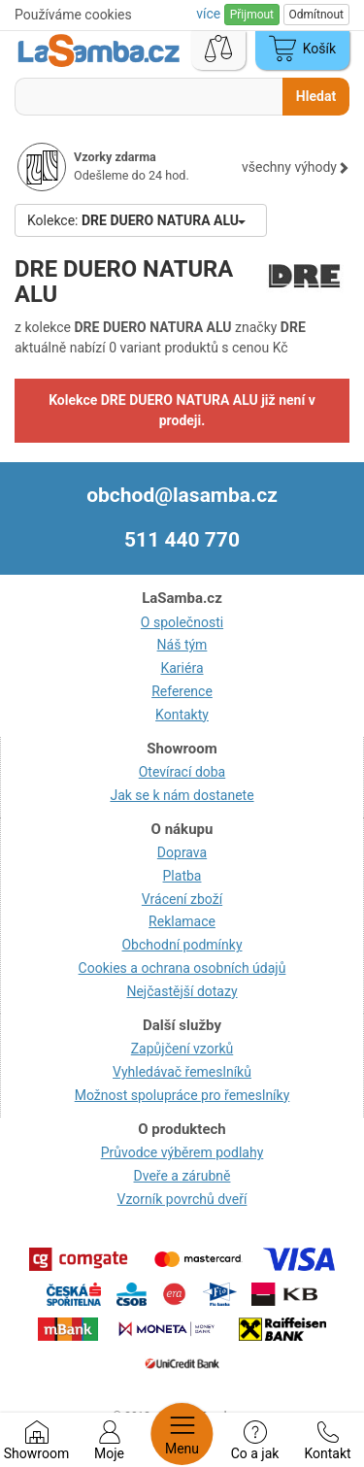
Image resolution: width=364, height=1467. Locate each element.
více (209, 13)
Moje (109, 1440)
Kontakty (182, 714)
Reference (182, 691)
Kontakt (327, 1440)
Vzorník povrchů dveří (182, 1199)
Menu (182, 1434)
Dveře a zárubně (182, 1176)
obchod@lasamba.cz (182, 495)
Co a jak (255, 1440)
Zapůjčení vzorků (182, 1048)
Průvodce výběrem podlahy (182, 1152)
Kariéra (181, 668)
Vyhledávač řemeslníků (182, 1072)
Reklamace (182, 921)
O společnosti (182, 622)
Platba (182, 876)
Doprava (182, 852)
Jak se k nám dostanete (181, 795)
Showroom (36, 1440)
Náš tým (182, 644)
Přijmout (252, 14)
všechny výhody (295, 167)
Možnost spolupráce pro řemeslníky (182, 1095)
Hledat (316, 96)
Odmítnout (316, 14)
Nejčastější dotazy (181, 991)
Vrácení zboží (182, 899)
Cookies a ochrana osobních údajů (182, 968)
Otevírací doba (182, 772)
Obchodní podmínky (181, 944)
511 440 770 (182, 539)
